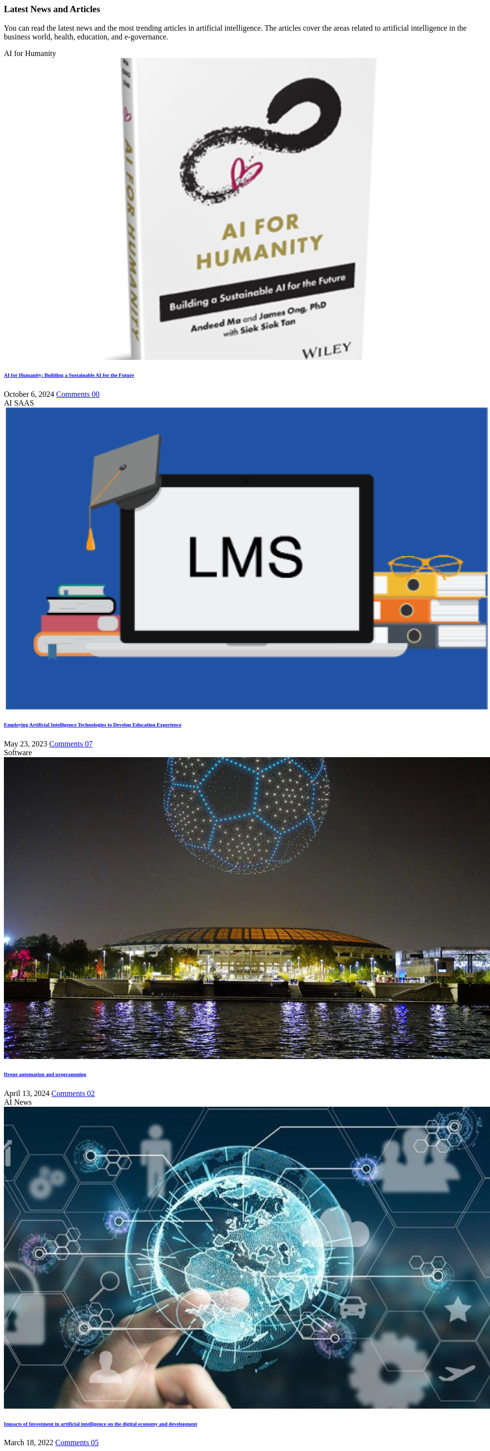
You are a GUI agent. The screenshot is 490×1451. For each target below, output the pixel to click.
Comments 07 (70, 744)
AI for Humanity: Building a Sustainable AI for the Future (69, 375)
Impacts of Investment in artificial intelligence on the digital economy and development (100, 1424)
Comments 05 (77, 1442)
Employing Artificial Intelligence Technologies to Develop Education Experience (92, 724)
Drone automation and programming (45, 1074)
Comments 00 (78, 394)
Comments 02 (73, 1093)
